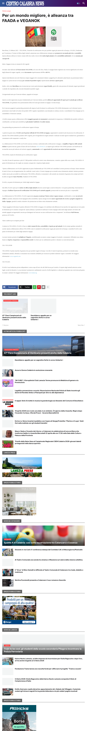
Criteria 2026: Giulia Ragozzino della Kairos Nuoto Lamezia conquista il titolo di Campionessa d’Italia (45, 680)
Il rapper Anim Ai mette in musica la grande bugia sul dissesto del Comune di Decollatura (49, 401)
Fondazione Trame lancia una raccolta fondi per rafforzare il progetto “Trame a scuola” (48, 669)
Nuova (6, 325)
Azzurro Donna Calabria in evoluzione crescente (33, 370)
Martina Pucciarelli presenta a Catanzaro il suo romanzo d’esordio (40, 580)
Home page (6, 11)
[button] (3, 3)
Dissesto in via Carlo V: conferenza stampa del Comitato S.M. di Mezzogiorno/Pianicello (49, 550)
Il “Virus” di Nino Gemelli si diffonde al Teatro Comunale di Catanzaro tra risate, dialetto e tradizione (49, 571)
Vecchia (80, 325)
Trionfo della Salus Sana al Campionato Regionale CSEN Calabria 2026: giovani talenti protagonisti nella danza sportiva (48, 442)
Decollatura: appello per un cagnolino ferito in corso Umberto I (41, 317)
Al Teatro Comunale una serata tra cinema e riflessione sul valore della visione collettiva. (49, 560)
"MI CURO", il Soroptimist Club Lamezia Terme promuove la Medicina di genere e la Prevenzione (46, 381)
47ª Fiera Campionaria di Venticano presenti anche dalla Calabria (14, 317)
